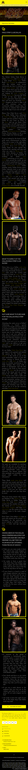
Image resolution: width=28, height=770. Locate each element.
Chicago (10, 762)
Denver (14, 762)
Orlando (13, 766)
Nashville (3, 766)
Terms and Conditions (6, 760)
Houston (3, 763)
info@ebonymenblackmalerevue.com (10, 745)
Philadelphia (21, 763)
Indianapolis (15, 765)
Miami (22, 766)
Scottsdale (11, 765)
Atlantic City (6, 762)
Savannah (4, 767)
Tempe (19, 765)
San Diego (18, 767)
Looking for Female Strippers (20, 768)
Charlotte (13, 763)
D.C (15, 767)
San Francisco (8, 767)
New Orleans (18, 766)
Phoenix (7, 766)
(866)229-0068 (6, 749)
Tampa (13, 767)
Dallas (7, 763)
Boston (9, 763)
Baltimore (17, 763)
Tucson (10, 766)
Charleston (23, 762)
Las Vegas (7, 765)
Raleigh (24, 766)
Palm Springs (23, 767)
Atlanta (19, 762)
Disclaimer (13, 760)
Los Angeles (23, 765)
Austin (17, 762)
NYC (3, 762)
